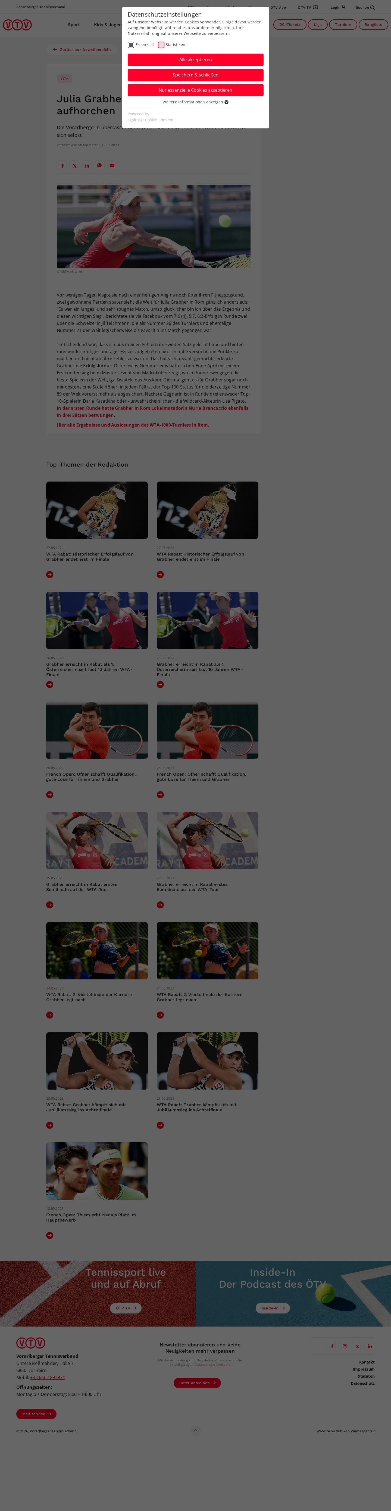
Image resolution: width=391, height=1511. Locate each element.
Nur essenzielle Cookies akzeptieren (195, 90)
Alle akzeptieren (195, 60)
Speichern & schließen (195, 75)
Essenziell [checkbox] (145, 44)
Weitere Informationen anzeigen (195, 101)
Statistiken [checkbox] (175, 44)
